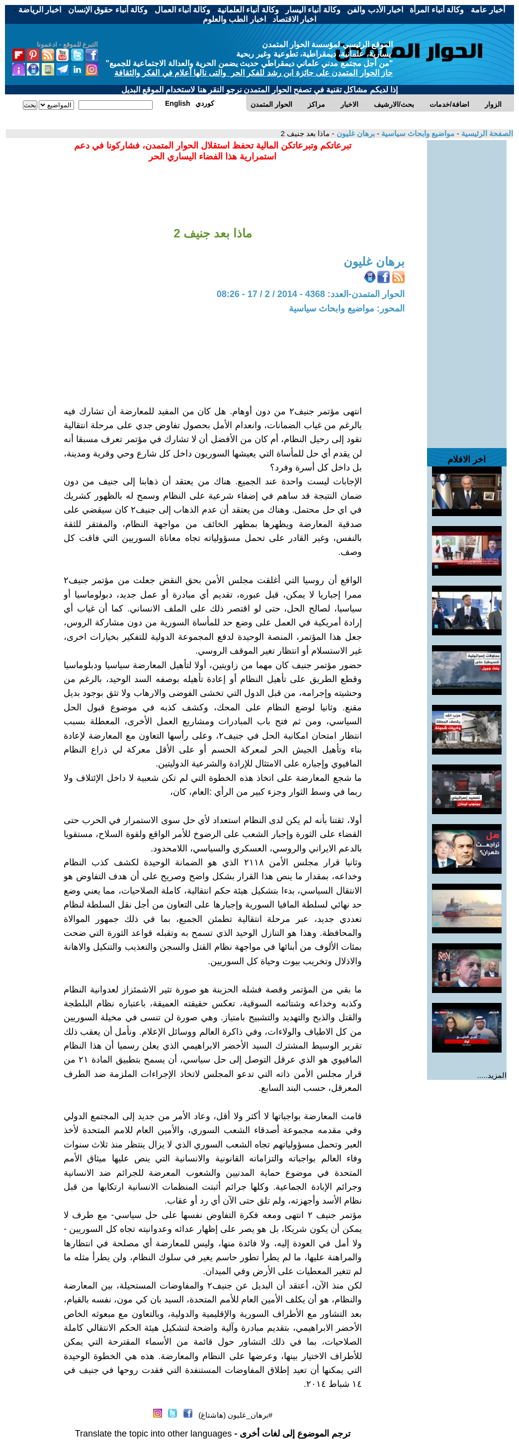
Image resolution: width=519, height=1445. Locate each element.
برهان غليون (354, 133)
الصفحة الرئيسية (486, 133)
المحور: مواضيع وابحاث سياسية (347, 308)
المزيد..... (492, 1075)
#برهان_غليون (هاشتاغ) (235, 1415)
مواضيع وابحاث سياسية (417, 133)
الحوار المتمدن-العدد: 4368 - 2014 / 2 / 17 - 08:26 (311, 294)
